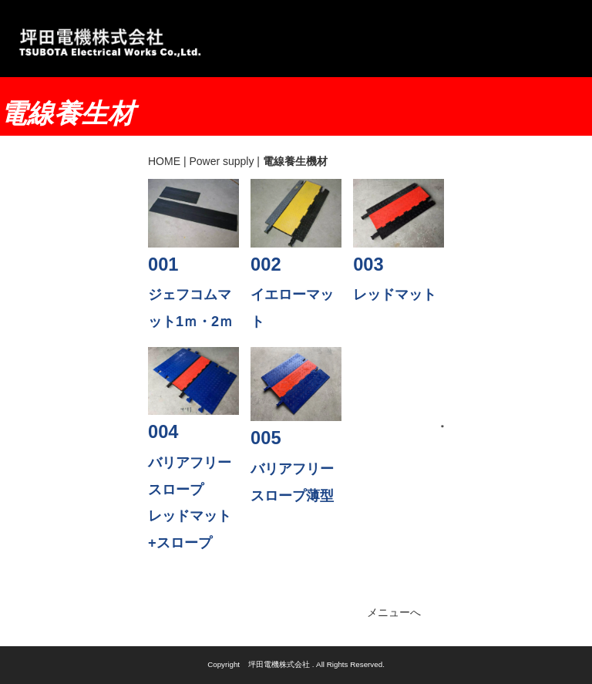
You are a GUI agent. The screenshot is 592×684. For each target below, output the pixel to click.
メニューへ (394, 612)
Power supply (221, 161)
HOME (164, 161)
